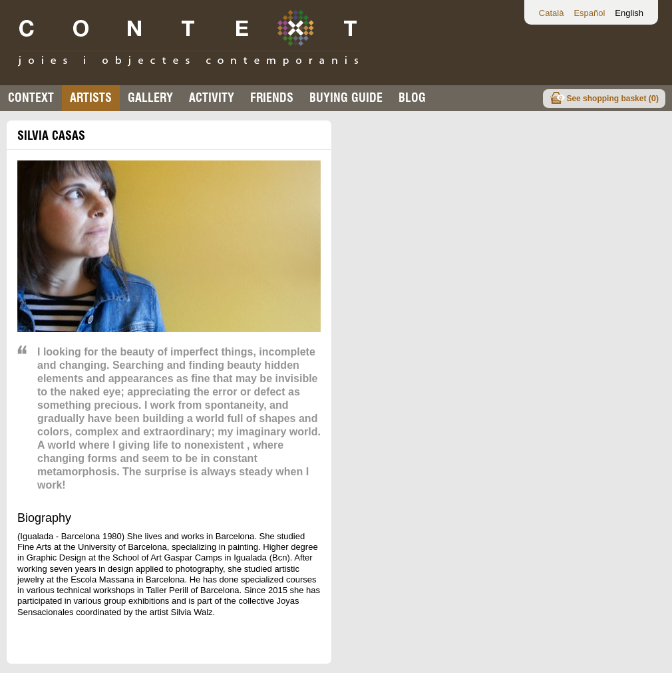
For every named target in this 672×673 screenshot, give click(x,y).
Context (31, 98)
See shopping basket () (612, 98)
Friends (271, 98)
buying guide (346, 98)
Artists (91, 98)
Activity (211, 98)
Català (551, 13)
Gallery (150, 98)
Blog (412, 98)
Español (589, 13)
